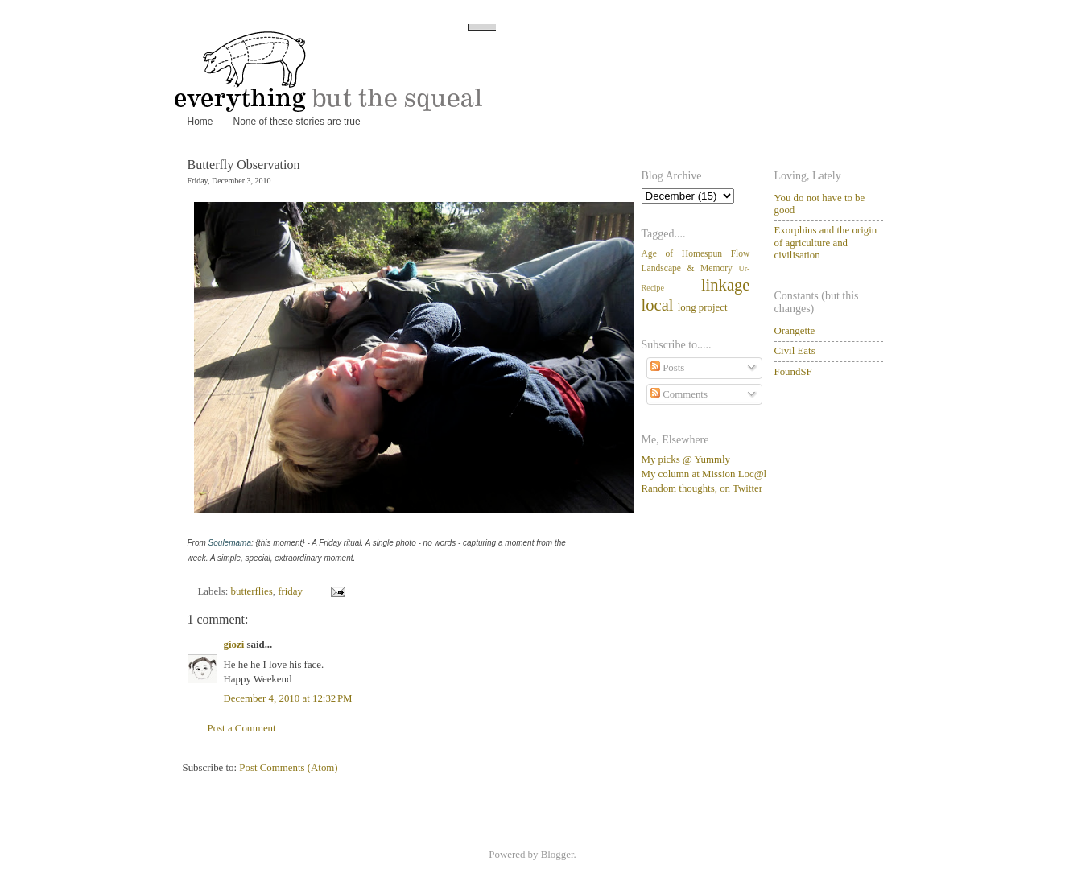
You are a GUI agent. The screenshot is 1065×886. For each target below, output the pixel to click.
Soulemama (229, 542)
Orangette (794, 330)
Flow (740, 254)
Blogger (557, 854)
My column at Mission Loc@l (704, 474)
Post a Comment (242, 728)
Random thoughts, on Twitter (702, 488)
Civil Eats (794, 350)
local (658, 305)
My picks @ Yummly (686, 459)
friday (290, 591)
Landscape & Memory (687, 268)
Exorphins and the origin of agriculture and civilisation (825, 243)
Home (200, 121)
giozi (234, 644)
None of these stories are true (297, 121)
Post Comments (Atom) (288, 767)
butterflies (252, 591)
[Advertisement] (722, 600)
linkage (725, 285)
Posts (667, 367)
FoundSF (793, 371)
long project (703, 307)
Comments (679, 394)
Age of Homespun (682, 254)
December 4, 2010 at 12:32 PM (288, 698)
